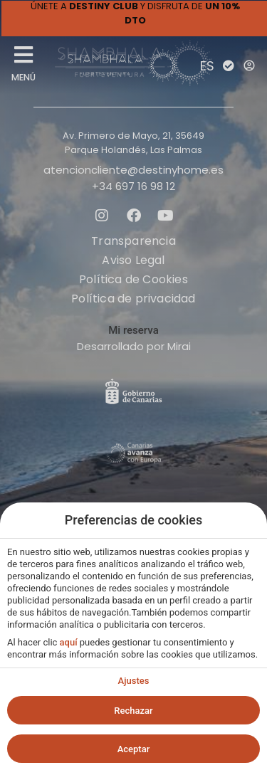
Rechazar (133, 710)
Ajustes (134, 680)
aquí (69, 642)
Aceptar (133, 749)
